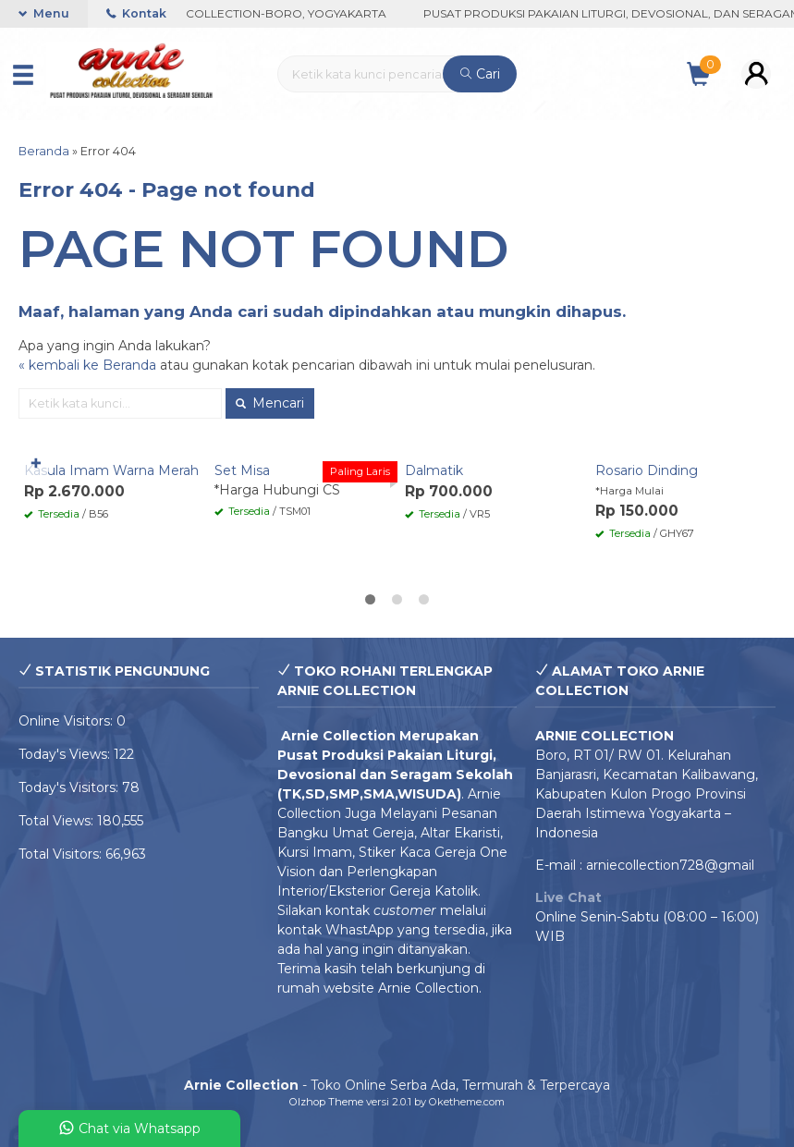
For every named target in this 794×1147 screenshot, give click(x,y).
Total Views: (57, 820)
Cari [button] (480, 74)
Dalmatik (434, 470)
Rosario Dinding (646, 470)
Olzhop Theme (326, 1101)
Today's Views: (66, 754)
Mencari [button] (270, 403)
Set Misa (242, 470)
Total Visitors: (61, 854)
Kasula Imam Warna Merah (111, 470)
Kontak (136, 13)
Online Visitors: (67, 721)
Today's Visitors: (70, 787)
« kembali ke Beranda (87, 365)
